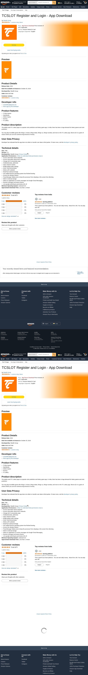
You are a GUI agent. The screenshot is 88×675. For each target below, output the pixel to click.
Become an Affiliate (48, 307)
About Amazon (5, 295)
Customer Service (57, 7)
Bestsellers (26, 7)
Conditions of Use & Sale (36, 347)
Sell (20, 7)
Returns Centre (74, 296)
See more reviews (40, 218)
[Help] (26, 10)
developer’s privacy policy (71, 142)
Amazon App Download (76, 305)
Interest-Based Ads (55, 347)
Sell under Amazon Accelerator (48, 297)
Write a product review (15, 228)
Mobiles (33, 7)
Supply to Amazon (48, 305)
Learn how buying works (14, 50)
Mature (21, 22)
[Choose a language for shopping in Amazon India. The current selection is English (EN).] (59, 3)
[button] (19, 2)
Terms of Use (23, 53)
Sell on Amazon (47, 294)
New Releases (67, 7)
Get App (14, 45)
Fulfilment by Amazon (49, 309)
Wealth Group (7, 20)
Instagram (24, 300)
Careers (3, 298)
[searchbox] (44, 2)
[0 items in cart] (85, 2)
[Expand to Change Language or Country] (62, 3)
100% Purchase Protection (77, 302)
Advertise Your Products (49, 312)
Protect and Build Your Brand (51, 300)
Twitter (23, 298)
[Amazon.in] (6, 2)
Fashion (83, 7)
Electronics (76, 7)
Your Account (73, 294)
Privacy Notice (46, 347)
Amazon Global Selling (49, 302)
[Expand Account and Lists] (74, 3)
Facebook (24, 295)
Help (71, 307)
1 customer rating (15, 22)
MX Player (14, 7)
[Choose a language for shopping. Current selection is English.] (47, 323)
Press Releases (5, 300)
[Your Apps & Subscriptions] (17, 10)
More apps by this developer (11, 106)
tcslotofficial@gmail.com (9, 104)
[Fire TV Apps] (5, 10)
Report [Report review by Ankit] (48, 213)
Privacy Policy (23, 154)
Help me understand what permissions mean (30, 156)
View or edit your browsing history (80, 272)
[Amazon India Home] (30, 324)
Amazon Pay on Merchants (50, 314)
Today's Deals (40, 7)
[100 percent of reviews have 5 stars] (14, 201)
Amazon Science (5, 302)
